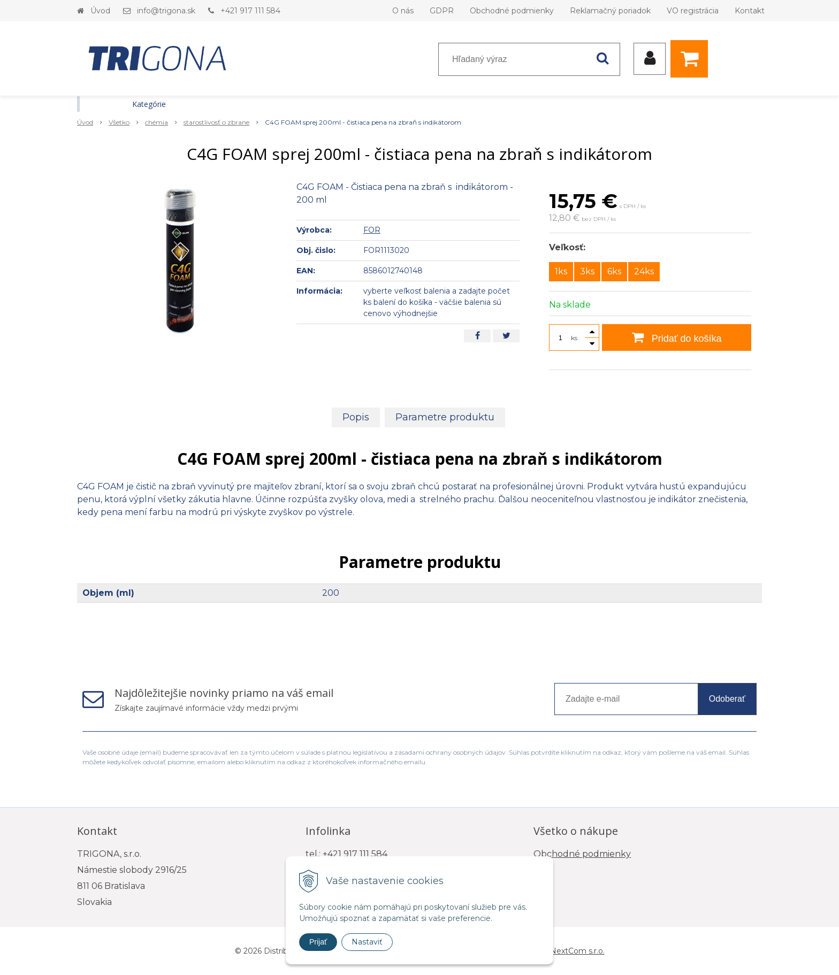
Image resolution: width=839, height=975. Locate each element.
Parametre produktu (444, 417)
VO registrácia (693, 11)
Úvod (100, 11)
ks (574, 338)
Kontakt (750, 11)
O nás (403, 11)
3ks (587, 271)
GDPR (442, 11)
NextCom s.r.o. (577, 951)
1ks (561, 271)
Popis (355, 417)
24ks (644, 271)
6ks (614, 271)
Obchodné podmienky (512, 11)
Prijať (318, 942)
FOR (371, 230)
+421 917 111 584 (250, 11)
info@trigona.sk (166, 11)
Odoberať (727, 698)
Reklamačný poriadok (610, 11)
